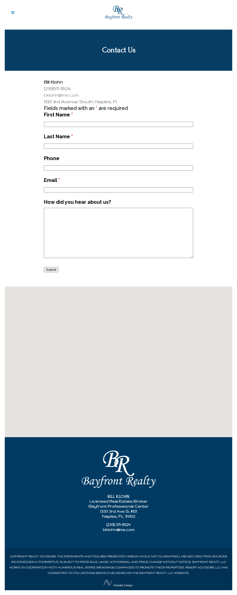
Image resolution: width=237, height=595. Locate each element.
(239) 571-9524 (118, 524)
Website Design (123, 584)
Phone (51, 158)
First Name (58, 115)
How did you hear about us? (77, 202)
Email (52, 180)
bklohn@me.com (61, 95)
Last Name (58, 137)
